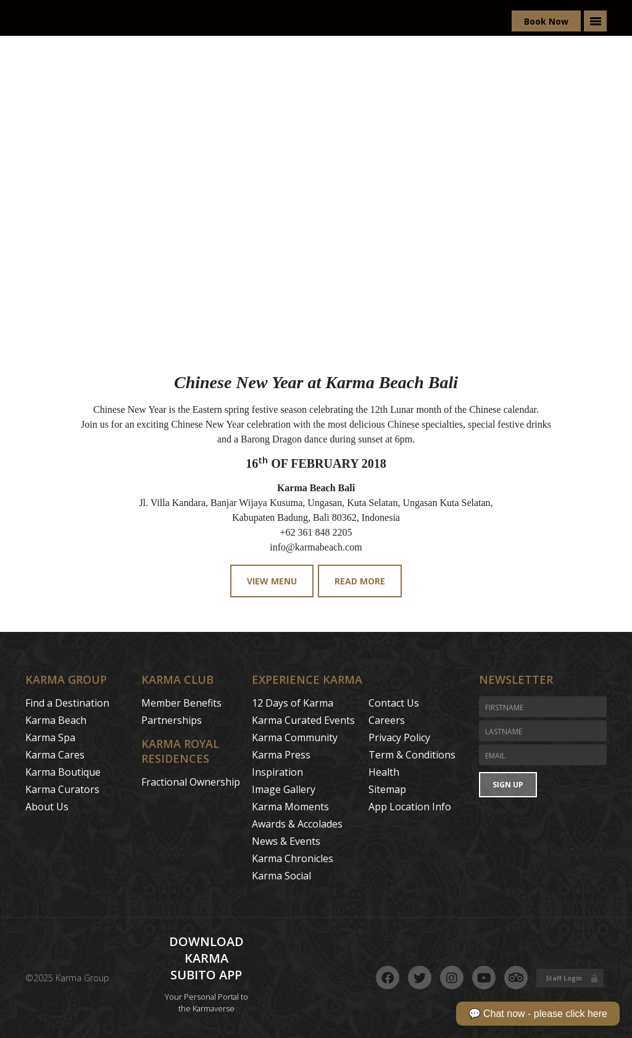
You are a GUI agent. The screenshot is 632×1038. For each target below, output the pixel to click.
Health (383, 772)
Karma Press (281, 755)
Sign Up (508, 784)
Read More (360, 581)
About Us (47, 806)
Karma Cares (55, 755)
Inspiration (277, 772)
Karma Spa (50, 737)
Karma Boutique (63, 772)
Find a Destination (67, 703)
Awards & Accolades (297, 824)
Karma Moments (290, 806)
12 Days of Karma (292, 703)
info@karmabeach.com (316, 547)
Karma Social (281, 875)
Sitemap (387, 789)
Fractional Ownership (190, 782)
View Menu (272, 581)
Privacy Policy (399, 737)
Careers (386, 720)
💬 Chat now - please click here (537, 1013)
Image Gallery (283, 789)
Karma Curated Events (303, 720)
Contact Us (393, 703)
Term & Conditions (411, 755)
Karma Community (295, 737)
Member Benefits (181, 703)
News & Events (286, 841)
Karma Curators (62, 789)
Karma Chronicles (292, 858)
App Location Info (409, 806)
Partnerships (171, 720)
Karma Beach (55, 720)
